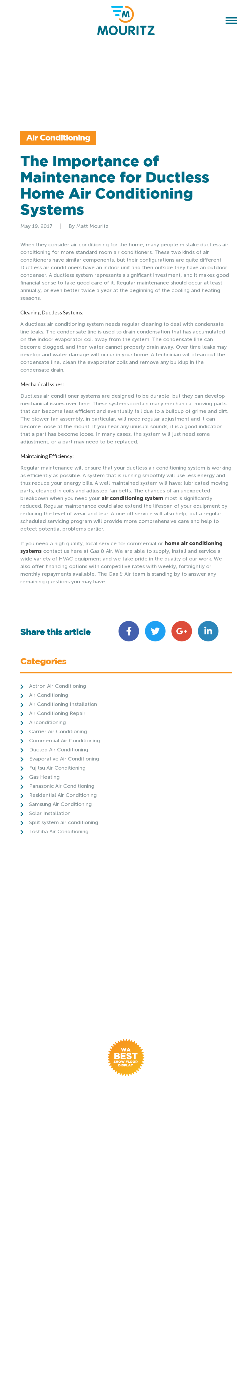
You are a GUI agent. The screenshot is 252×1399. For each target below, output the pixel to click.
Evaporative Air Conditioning (64, 759)
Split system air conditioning (63, 822)
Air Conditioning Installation (63, 704)
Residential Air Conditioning (63, 795)
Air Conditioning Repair (57, 713)
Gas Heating (44, 777)
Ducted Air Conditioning (58, 749)
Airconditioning (47, 722)
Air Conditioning (58, 138)
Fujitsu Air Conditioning (57, 768)
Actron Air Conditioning (57, 686)
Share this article (55, 632)
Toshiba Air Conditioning (59, 831)
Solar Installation (50, 813)
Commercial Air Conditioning (64, 740)
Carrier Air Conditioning (58, 731)
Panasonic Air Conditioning (61, 786)
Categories (43, 662)
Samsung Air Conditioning (60, 804)
